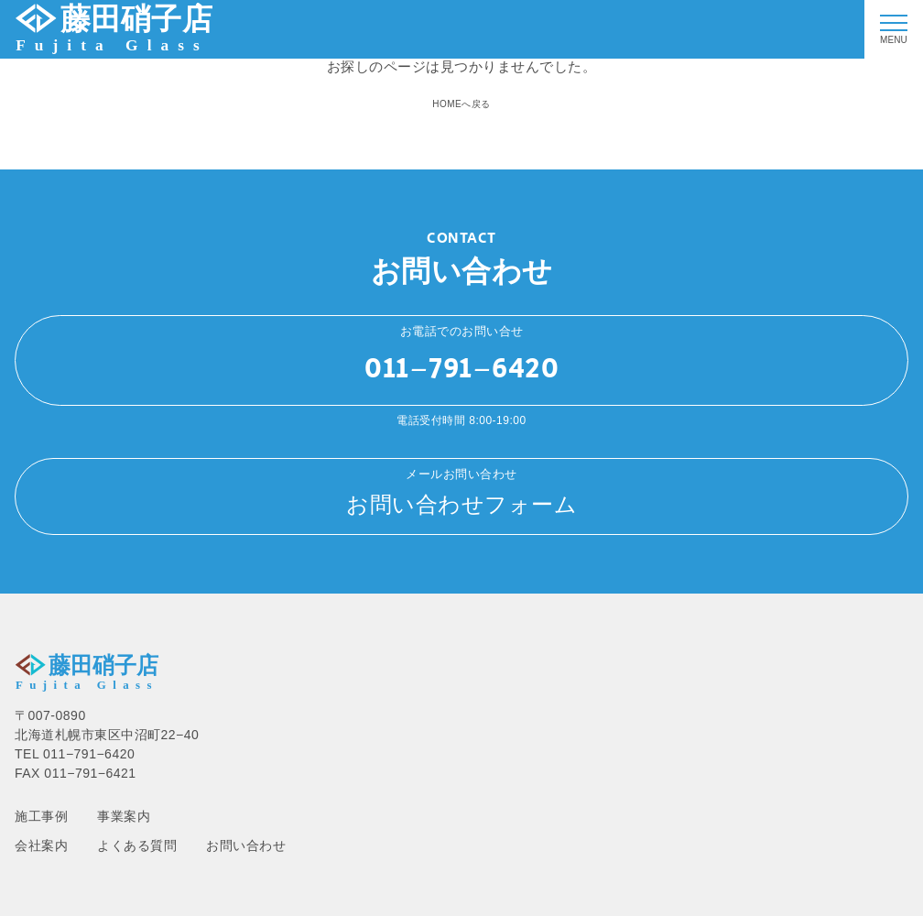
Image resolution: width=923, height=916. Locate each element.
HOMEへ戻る (461, 104)
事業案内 (123, 816)
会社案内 (41, 845)
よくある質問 (137, 845)
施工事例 (41, 816)
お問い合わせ (246, 845)
